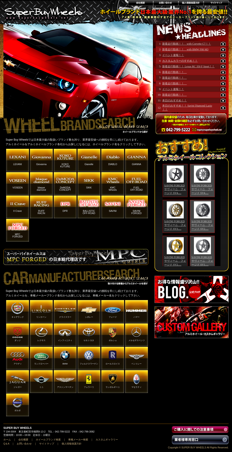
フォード (113, 317)
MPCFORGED (17, 235)
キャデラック (18, 317)
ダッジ (17, 340)
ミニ (41, 387)
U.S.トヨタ (89, 340)
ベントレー (136, 364)
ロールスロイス (113, 364)
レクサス (41, 340)
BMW (65, 364)
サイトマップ (216, 3)
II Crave (17, 211)
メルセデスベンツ (136, 340)
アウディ (18, 364)
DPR (65, 211)
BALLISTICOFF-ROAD (89, 212)
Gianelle (89, 164)
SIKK (89, 187)
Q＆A (6, 443)
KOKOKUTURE (65, 165)
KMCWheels (113, 188)
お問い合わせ (165, 3)
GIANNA (136, 164)
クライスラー (65, 317)
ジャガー (18, 387)
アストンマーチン (65, 387)
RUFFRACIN (41, 212)
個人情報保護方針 (190, 3)
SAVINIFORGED (136, 212)
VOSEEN (17, 187)
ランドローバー (41, 364)
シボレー (89, 317)
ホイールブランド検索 (48, 439)
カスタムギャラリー (107, 439)
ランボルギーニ (113, 387)
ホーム (7, 439)
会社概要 (140, 3)
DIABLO (112, 164)
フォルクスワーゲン (89, 364)
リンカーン (41, 317)
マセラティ (136, 387)
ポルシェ (113, 340)
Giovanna (41, 164)
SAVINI (112, 211)
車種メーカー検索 (78, 439)
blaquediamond (41, 188)
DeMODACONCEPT (65, 188)
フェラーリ (89, 387)
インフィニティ (65, 340)
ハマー (136, 317)
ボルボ (17, 410)
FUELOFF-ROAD (136, 188)
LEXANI (17, 164)
